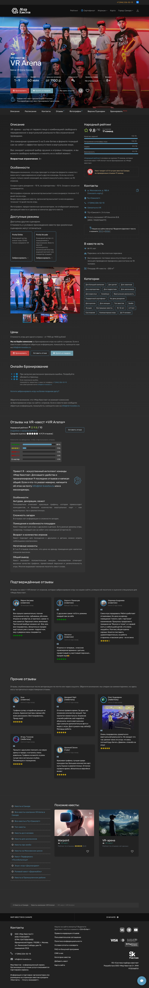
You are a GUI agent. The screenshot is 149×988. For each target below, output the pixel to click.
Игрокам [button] (102, 10)
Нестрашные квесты (104, 308)
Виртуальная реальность (124, 294)
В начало (112, 917)
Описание (15, 111)
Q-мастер (15, 459)
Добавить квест (61, 961)
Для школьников (127, 289)
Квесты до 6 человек (23, 833)
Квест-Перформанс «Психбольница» (22, 858)
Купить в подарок (42, 91)
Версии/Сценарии (96, 111)
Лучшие (89, 308)
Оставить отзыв (40, 353)
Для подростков (110, 289)
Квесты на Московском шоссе (27, 851)
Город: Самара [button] (125, 10)
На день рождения (117, 299)
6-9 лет (132, 308)
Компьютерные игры (107, 313)
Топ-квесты (19, 827)
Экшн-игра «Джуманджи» (25, 866)
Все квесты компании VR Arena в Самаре (28, 813)
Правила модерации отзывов (66, 933)
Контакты (46, 111)
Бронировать (20, 91)
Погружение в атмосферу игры (95, 142)
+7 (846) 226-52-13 (125, 2)
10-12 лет (120, 308)
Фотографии (76, 111)
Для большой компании (95, 285)
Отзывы (60, 111)
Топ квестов (119, 303)
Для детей (112, 285)
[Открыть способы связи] (141, 980)
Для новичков (126, 285)
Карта (113, 10)
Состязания (90, 313)
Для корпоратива (92, 289)
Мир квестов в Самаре (21, 917)
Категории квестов (62, 957)
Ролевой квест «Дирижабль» (27, 871)
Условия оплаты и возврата (66, 945)
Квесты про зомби (21, 845)
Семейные (105, 294)
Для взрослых (91, 294)
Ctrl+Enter (84, 929)
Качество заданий (91, 136)
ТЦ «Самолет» (93, 198)
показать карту (95, 193)
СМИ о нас (58, 953)
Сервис (87, 147)
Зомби (130, 303)
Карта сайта (59, 965)
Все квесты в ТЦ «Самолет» (26, 821)
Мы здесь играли (65, 91)
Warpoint (63, 840)
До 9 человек (125, 313)
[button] (77, 269)
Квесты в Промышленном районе (28, 877)
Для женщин (105, 303)
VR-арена (108, 840)
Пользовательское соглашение (67, 937)
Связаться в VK (94, 208)
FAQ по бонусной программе (66, 949)
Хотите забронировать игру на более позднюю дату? (34, 391)
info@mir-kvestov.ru (22, 347)
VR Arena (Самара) (25, 70)
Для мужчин (90, 303)
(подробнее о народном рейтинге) (23, 431)
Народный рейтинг (92, 158)
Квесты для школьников (24, 839)
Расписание (30, 111)
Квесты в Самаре (21, 806)
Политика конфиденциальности (68, 941)
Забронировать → (20, 258)
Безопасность (89, 152)
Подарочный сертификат (96, 299)
